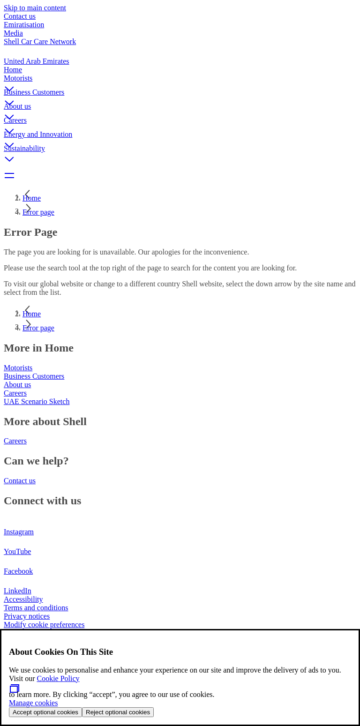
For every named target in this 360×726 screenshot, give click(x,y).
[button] (180, 81)
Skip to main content (35, 8)
